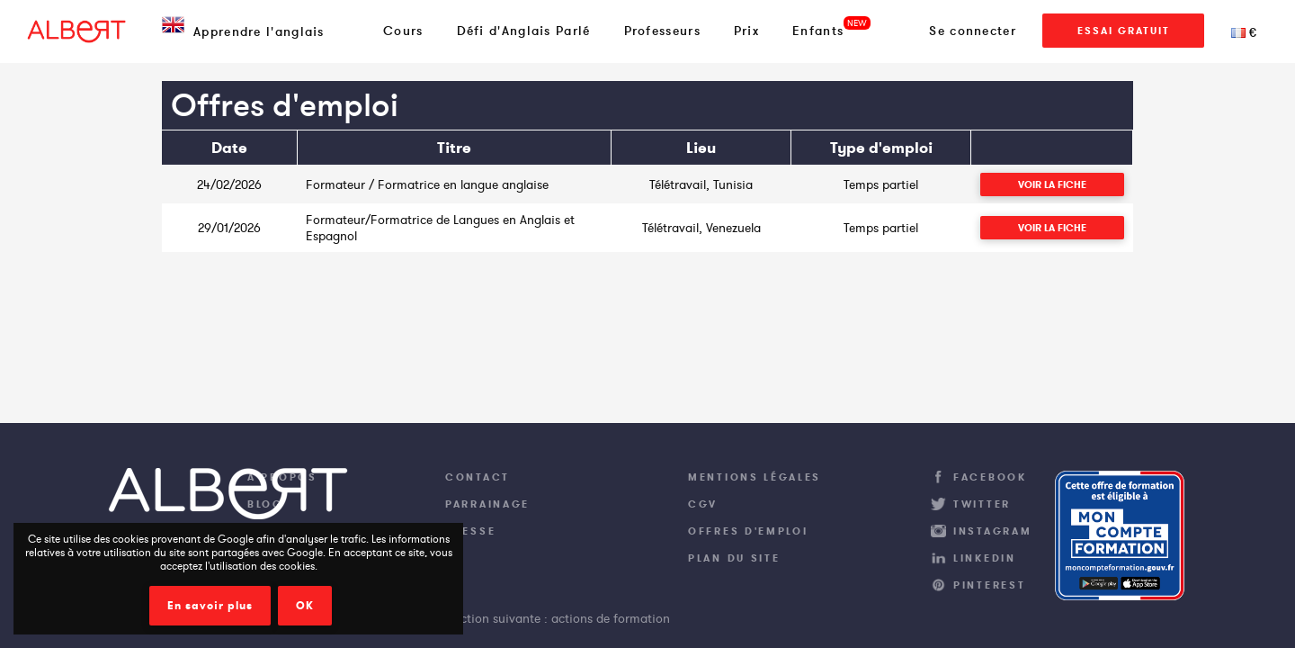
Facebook (990, 477)
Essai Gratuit (1123, 30)
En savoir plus (210, 605)
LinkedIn (984, 558)
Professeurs (662, 30)
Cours (403, 30)
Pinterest (989, 585)
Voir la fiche (1052, 184)
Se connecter (972, 30)
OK (305, 605)
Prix (746, 30)
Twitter (982, 504)
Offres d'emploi (748, 531)
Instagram (992, 531)
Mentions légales (754, 477)
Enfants (818, 30)
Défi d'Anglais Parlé (524, 30)
